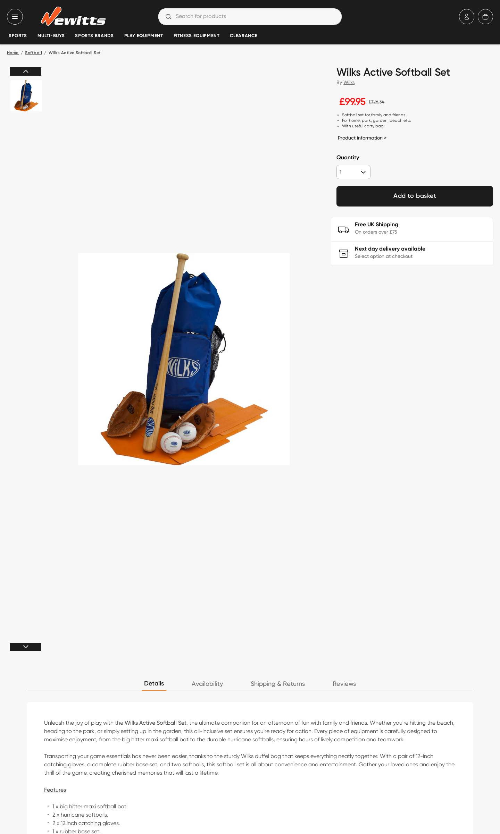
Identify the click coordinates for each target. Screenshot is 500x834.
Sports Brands (94, 36)
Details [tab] (154, 684)
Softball (33, 53)
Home (13, 53)
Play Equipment (143, 36)
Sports (18, 36)
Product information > (362, 138)
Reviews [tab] (344, 684)
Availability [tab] (207, 684)
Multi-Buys (51, 36)
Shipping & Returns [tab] (278, 684)
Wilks (349, 82)
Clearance (243, 36)
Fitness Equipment (197, 36)
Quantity (347, 158)
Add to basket (414, 196)
